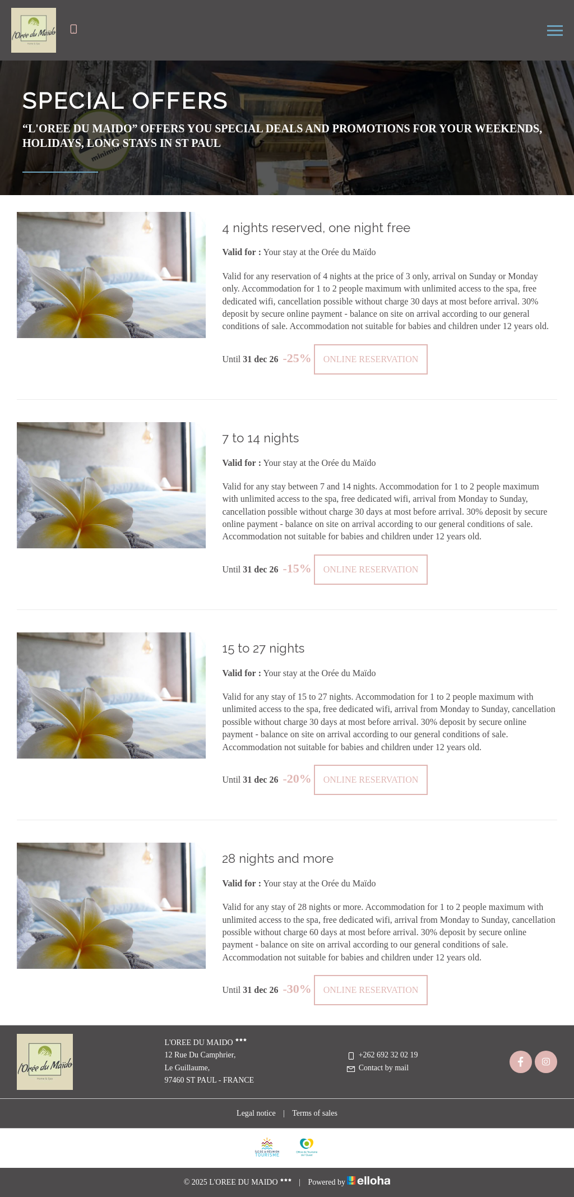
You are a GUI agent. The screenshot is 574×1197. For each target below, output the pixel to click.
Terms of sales (314, 1113)
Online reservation (371, 359)
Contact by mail (377, 1068)
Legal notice (256, 1113)
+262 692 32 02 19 (382, 1055)
